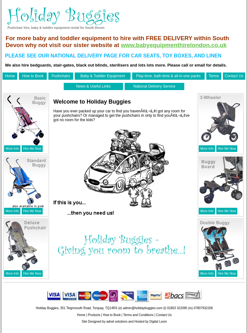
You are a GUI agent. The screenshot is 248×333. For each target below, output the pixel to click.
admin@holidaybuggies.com (143, 308)
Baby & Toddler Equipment (102, 76)
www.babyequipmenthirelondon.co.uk (174, 45)
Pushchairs (60, 76)
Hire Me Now (32, 148)
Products (94, 315)
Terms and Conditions (138, 315)
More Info (12, 148)
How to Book (33, 76)
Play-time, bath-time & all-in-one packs (168, 76)
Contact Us (234, 76)
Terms (214, 76)
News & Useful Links (93, 86)
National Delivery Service (154, 86)
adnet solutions (116, 321)
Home (10, 76)
